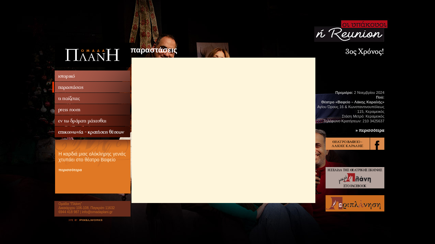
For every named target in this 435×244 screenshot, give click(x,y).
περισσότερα (70, 170)
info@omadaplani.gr (97, 212)
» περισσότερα (369, 130)
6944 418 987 (68, 212)
